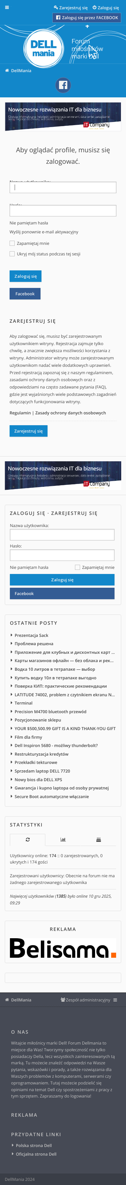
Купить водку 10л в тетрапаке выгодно (55, 678)
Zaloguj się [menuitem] (108, 8)
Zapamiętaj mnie (29, 243)
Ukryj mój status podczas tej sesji (45, 254)
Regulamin (20, 413)
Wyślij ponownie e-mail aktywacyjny (44, 232)
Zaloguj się (28, 513)
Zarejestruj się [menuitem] (73, 8)
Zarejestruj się (28, 431)
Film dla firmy (28, 737)
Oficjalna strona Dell (36, 1154)
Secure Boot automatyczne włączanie (52, 796)
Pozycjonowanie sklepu (38, 720)
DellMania (21, 1000)
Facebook (25, 294)
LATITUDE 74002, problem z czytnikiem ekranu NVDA (65, 695)
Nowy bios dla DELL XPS (38, 779)
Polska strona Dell (34, 1145)
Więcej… (11, 8)
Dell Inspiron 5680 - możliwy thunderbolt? (56, 745)
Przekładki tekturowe (36, 762)
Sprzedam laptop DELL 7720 (42, 771)
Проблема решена (34, 643)
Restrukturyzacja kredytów (42, 754)
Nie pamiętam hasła (29, 223)
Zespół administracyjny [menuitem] (88, 1000)
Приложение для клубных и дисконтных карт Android (65, 652)
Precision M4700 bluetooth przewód (50, 711)
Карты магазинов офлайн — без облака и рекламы (65, 660)
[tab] (27, 840)
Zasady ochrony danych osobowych (70, 413)
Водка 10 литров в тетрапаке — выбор (55, 669)
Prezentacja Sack (31, 635)
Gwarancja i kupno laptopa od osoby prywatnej (62, 788)
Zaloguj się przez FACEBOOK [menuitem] (86, 17)
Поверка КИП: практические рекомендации (61, 686)
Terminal (24, 703)
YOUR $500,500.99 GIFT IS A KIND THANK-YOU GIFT (65, 728)
